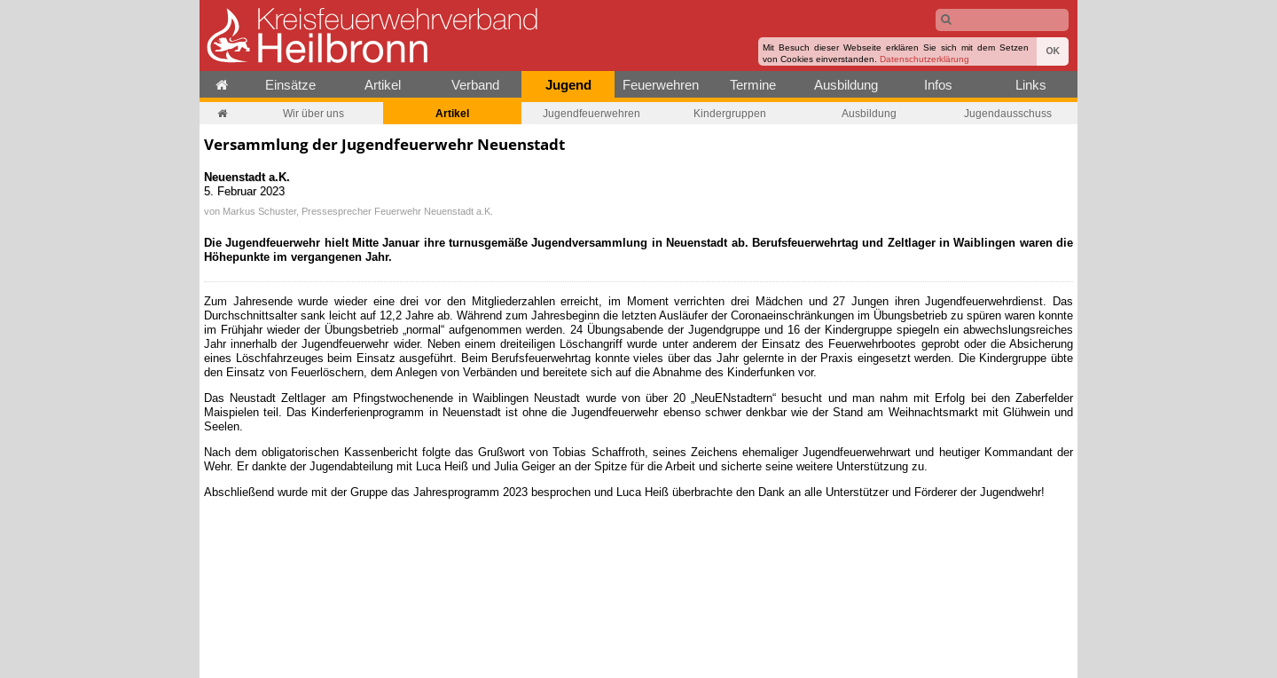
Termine (753, 84)
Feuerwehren (661, 84)
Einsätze (290, 84)
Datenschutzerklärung (924, 59)
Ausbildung (846, 84)
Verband (475, 84)
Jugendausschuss (1008, 113)
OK (1053, 51)
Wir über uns (313, 113)
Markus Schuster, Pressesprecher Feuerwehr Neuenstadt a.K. (358, 211)
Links (1030, 84)
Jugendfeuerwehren (591, 113)
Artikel (382, 84)
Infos (938, 84)
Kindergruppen (729, 113)
